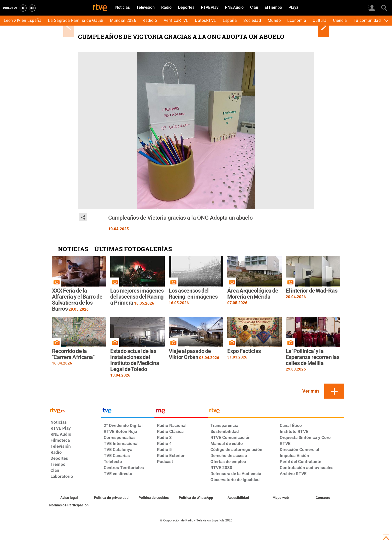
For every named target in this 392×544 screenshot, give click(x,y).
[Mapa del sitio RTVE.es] (281, 497)
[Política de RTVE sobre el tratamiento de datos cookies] (154, 497)
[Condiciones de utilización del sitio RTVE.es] (69, 497)
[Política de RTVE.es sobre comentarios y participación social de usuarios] (69, 505)
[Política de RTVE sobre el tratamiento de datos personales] (111, 497)
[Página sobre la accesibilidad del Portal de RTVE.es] (238, 497)
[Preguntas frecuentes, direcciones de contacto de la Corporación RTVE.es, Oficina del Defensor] (323, 497)
